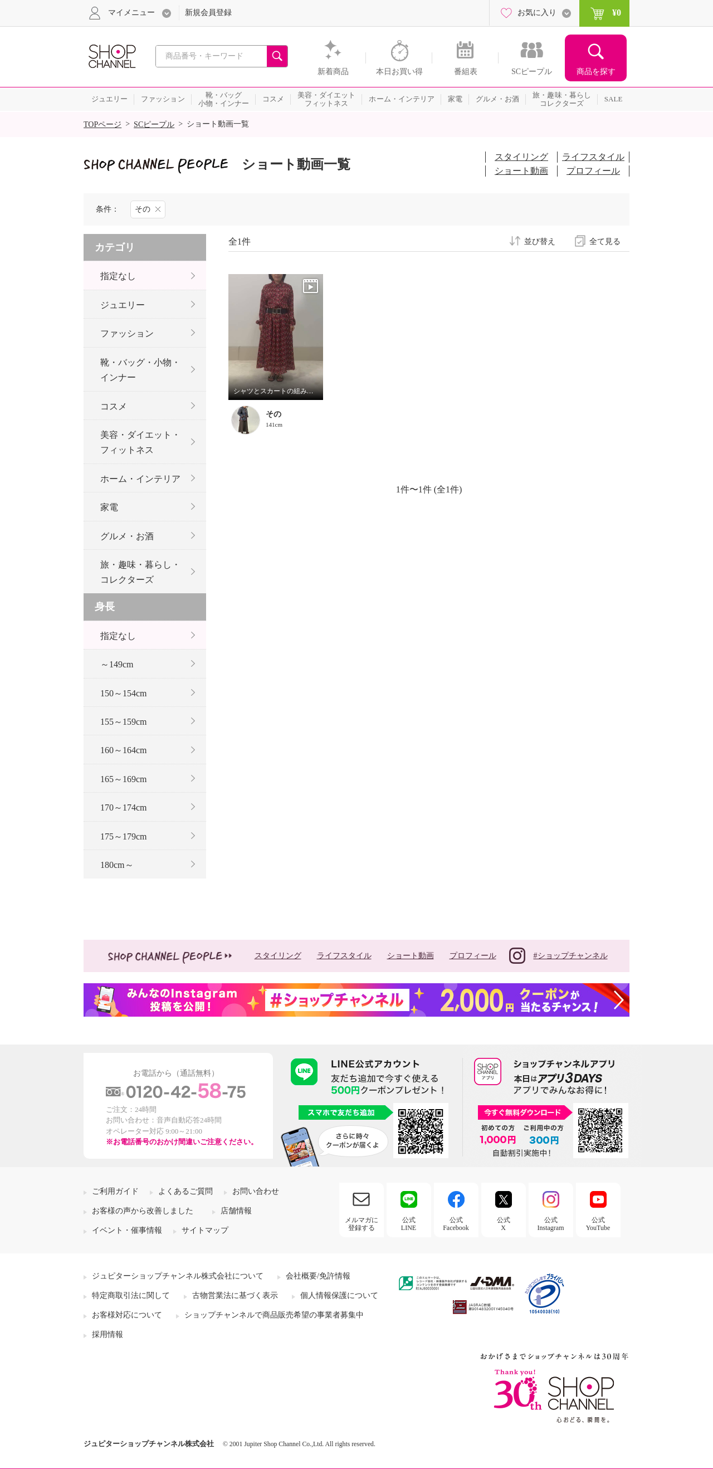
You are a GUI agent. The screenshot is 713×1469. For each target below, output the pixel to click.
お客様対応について (127, 1315)
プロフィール (593, 170)
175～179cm (123, 836)
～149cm (117, 664)
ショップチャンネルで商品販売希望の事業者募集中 (274, 1315)
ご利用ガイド (115, 1191)
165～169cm (123, 779)
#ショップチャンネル (558, 956)
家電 (109, 507)
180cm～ (117, 865)
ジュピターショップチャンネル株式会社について (177, 1276)
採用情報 (107, 1334)
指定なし (118, 276)
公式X (503, 1224)
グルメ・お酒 (127, 536)
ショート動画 (521, 170)
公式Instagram (551, 1224)
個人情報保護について (339, 1295)
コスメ (113, 406)
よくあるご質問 (185, 1191)
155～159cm (123, 721)
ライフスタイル (593, 157)
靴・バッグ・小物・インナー (140, 370)
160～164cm (123, 750)
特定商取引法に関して (131, 1295)
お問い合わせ (255, 1191)
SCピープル (154, 124)
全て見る (605, 241)
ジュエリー (122, 305)
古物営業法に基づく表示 (235, 1295)
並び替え (539, 241)
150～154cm (123, 693)
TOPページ (102, 124)
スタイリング (521, 157)
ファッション (127, 333)
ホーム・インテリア (140, 479)
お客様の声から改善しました (142, 1211)
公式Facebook (456, 1224)
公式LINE (408, 1224)
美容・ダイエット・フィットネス (140, 442)
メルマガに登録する (361, 1224)
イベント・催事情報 (127, 1230)
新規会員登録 (208, 12)
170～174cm (123, 807)
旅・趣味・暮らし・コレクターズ (140, 572)
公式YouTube (598, 1224)
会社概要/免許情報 (318, 1276)
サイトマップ (205, 1230)
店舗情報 (236, 1211)
